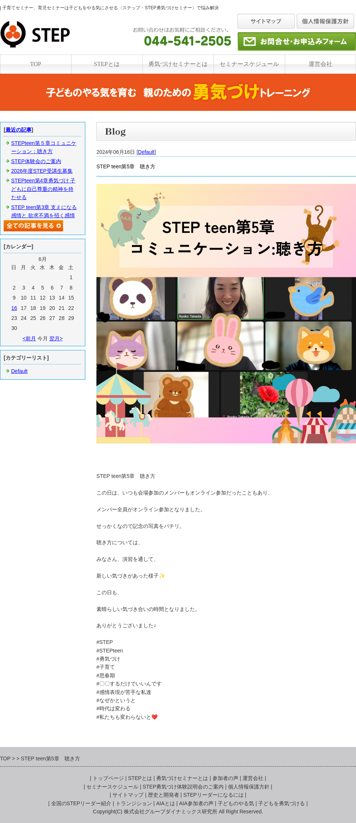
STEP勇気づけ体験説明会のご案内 (183, 787)
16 (14, 308)
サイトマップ (128, 795)
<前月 (29, 338)
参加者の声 (225, 778)
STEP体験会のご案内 (36, 161)
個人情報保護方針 (249, 787)
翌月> (56, 338)
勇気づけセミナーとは (178, 64)
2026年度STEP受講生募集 (42, 171)
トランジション (134, 803)
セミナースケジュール (249, 64)
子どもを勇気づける (281, 803)
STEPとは (106, 64)
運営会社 (320, 64)
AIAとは (165, 803)
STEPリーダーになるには (213, 795)
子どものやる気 (236, 803)
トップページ (108, 778)
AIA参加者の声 (196, 803)
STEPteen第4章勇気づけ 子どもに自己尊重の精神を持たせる (43, 189)
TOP (35, 64)
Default (146, 152)
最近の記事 (19, 130)
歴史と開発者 (163, 795)
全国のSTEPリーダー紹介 (81, 803)
